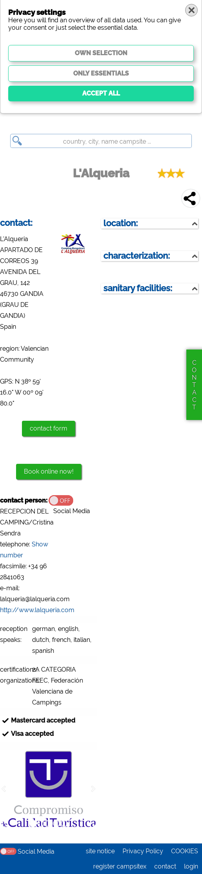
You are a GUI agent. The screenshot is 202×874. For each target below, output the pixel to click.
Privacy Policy (143, 851)
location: (120, 223)
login (191, 866)
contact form (48, 428)
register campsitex (119, 866)
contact (165, 866)
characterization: (136, 256)
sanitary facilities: (137, 288)
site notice (100, 851)
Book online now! (49, 471)
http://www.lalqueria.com (37, 610)
